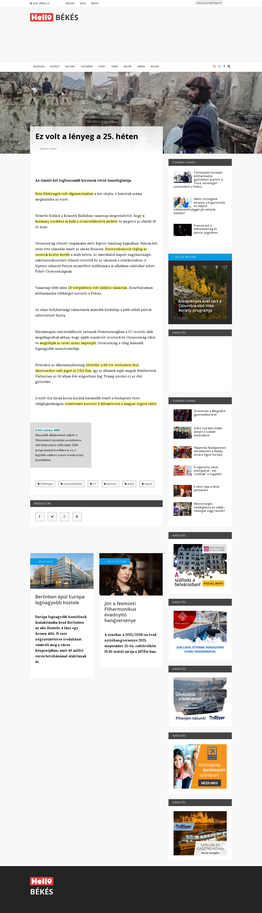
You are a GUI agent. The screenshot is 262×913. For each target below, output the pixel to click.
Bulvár (128, 66)
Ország (70, 3)
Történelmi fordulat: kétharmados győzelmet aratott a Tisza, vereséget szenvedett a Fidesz (198, 180)
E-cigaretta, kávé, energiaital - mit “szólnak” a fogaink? (208, 470)
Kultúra (70, 66)
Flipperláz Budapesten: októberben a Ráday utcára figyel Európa (210, 451)
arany (129, 484)
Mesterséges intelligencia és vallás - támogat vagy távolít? (209, 507)
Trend (114, 66)
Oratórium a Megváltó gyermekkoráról (209, 412)
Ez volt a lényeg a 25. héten (86, 136)
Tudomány (86, 66)
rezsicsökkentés (71, 484)
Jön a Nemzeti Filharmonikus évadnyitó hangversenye (120, 612)
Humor (141, 66)
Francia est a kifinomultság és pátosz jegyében (206, 229)
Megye (94, 3)
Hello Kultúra (115, 561)
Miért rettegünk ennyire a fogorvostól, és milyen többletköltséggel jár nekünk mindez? (199, 206)
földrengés (45, 484)
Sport (102, 66)
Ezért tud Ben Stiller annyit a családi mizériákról (208, 431)
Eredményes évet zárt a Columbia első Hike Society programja (199, 306)
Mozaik (155, 66)
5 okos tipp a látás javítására (206, 488)
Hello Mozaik (184, 257)
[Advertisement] (166, 34)
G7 (93, 484)
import (147, 484)
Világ (83, 3)
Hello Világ (47, 148)
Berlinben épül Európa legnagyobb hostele (60, 599)
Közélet (55, 66)
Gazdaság (39, 66)
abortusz (110, 484)
